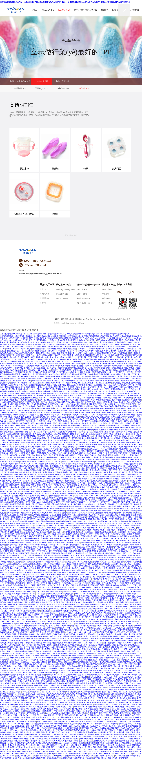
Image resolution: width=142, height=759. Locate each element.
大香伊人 (30, 455)
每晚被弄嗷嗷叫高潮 (71, 532)
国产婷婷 (85, 376)
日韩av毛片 (47, 370)
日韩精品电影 (31, 406)
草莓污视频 (64, 717)
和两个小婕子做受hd (48, 342)
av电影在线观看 (123, 353)
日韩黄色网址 (36, 517)
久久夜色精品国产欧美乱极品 (75, 634)
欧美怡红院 (126, 719)
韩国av (125, 634)
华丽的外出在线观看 (131, 421)
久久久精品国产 (10, 572)
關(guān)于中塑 (48, 10)
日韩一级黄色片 (60, 613)
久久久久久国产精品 (87, 381)
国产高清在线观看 (91, 366)
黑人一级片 (81, 468)
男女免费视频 (55, 496)
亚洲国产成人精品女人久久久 (91, 572)
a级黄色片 (80, 351)
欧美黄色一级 (123, 687)
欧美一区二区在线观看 (103, 395)
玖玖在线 (61, 668)
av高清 (43, 366)
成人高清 (72, 585)
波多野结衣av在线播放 (54, 376)
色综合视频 (128, 570)
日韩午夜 (11, 611)
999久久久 (79, 425)
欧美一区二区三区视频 (20, 613)
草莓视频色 (18, 615)
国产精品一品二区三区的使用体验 (91, 432)
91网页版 (128, 647)
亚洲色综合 (98, 464)
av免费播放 (39, 485)
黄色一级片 (31, 389)
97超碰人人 (80, 395)
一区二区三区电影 (35, 383)
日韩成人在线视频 (65, 517)
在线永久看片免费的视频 (9, 459)
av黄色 (91, 391)
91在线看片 (81, 349)
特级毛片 (34, 408)
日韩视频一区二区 (103, 621)
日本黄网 (27, 515)
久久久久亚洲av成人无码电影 (63, 594)
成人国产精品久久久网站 (33, 359)
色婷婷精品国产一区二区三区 (71, 690)
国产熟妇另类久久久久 (102, 704)
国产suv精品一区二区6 (103, 521)
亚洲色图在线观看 (29, 549)
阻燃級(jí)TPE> (41, 88)
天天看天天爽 (91, 519)
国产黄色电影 (51, 624)
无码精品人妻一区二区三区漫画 (70, 430)
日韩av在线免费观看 (13, 372)
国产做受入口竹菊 (59, 447)
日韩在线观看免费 (35, 378)
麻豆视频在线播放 (96, 611)
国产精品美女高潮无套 (95, 481)
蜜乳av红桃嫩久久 (88, 504)
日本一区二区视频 (120, 555)
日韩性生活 (109, 528)
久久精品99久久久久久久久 (24, 353)
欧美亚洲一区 (31, 336)
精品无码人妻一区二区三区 (67, 438)
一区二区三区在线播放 (102, 383)
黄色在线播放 (85, 410)
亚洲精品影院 (122, 645)
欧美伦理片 (64, 440)
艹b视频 (89, 459)
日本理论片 (25, 730)
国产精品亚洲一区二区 (68, 449)
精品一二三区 (56, 470)
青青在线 (98, 381)
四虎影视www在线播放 (56, 364)
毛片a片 (71, 624)
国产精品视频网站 (122, 449)
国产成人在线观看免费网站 (47, 528)
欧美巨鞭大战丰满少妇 (40, 685)
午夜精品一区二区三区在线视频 (82, 383)
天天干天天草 (31, 749)
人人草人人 (137, 638)
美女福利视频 (13, 404)
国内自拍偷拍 (28, 679)
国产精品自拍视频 (123, 378)
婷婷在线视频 (136, 383)
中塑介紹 (43, 289)
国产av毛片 (136, 430)
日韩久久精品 (123, 419)
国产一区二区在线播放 (78, 472)
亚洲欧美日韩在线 (51, 547)
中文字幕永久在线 (98, 566)
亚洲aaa (7, 387)
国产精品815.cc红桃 (47, 666)
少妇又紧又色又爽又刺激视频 (48, 336)
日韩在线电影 (14, 462)
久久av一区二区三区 (23, 564)
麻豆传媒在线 (14, 730)
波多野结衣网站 (60, 681)
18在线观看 (47, 511)
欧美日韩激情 (34, 666)
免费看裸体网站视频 (94, 398)
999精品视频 (5, 562)
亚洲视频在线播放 (35, 385)
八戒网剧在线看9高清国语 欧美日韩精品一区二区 (100, 491)
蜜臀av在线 (125, 395)
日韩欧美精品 (18, 368)
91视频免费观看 (117, 570)
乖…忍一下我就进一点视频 (119, 604)
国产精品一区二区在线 (94, 385)
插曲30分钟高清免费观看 (67, 340)
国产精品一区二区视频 (105, 696)
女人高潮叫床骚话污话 (57, 670)
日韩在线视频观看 (53, 349)
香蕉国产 (123, 385)
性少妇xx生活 (42, 754)
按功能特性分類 (41, 81)
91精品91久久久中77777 (125, 643)
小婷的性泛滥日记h (24, 724)
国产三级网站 (70, 468)
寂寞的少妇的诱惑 (27, 485)
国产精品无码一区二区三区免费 (12, 359)
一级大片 (3, 579)
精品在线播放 (5, 502)
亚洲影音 (125, 673)
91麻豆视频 (8, 713)
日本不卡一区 (115, 538)
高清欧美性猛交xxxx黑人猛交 (37, 577)
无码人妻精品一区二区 (20, 596)
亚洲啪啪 (89, 653)
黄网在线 (93, 393)
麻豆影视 (131, 481)
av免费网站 (16, 594)
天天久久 (84, 391)
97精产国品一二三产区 (87, 415)
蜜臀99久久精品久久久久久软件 (55, 638)
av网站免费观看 (75, 756)
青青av (42, 602)
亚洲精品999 (120, 432)
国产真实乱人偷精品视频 (121, 383)
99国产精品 (85, 596)
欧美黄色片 (60, 628)
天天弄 (48, 470)
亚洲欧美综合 (37, 381)
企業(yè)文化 (44, 294)
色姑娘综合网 (14, 487)
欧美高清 (51, 543)
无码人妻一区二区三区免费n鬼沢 (18, 408)
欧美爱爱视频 (8, 551)
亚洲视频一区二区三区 (51, 378)
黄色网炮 (124, 344)
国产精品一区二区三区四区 (59, 545)
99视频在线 (91, 634)
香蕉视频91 (81, 700)
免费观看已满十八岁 (83, 374)
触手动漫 (129, 519)
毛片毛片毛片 (119, 434)
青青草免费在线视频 (39, 351)
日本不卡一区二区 (72, 628)
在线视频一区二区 (35, 370)
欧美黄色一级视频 (40, 736)
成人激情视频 (126, 543)
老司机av (114, 447)
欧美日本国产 (81, 528)
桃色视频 (53, 457)
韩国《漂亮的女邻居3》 (31, 583)
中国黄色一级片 (85, 389)
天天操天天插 (107, 677)
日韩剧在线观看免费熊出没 (88, 551)
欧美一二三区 (111, 717)
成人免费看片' (47, 649)
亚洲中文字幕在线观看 (40, 515)
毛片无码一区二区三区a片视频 (20, 430)
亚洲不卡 (95, 457)
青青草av (100, 719)
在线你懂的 (93, 342)
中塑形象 (43, 303)
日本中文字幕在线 (50, 340)
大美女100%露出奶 (66, 357)
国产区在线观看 (34, 670)
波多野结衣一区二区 (20, 340)
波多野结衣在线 (52, 366)
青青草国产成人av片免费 (20, 445)
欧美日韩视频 (38, 547)
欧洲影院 (71, 387)
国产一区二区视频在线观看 (82, 536)
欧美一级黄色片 (105, 366)
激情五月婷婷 (59, 702)
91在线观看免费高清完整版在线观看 (128, 602)
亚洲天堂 (114, 440)
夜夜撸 (136, 336)
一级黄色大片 (101, 504)
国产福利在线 (9, 425)
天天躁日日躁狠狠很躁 (39, 662)
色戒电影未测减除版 (43, 391)
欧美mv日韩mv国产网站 (106, 378)
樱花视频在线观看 (133, 442)
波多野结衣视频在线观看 (89, 658)
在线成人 (4, 385)
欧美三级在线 (110, 553)
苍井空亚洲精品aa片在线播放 (11, 440)
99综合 (11, 609)
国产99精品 (5, 474)
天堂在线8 (123, 481)
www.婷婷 (26, 491)
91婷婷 (132, 404)
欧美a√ (55, 430)
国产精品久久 (54, 698)
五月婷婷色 (133, 615)
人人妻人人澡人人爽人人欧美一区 (104, 406)
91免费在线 (72, 698)
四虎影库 (43, 338)
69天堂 (55, 472)
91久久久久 (60, 741)
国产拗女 (95, 562)
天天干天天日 (67, 617)
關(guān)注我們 (124, 284)
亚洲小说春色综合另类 (58, 587)
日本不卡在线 (37, 410)
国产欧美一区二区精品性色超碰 (34, 481)
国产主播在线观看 (39, 758)
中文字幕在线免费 (68, 353)
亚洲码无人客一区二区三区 (91, 592)
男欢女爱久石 (21, 624)
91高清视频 (25, 630)
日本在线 (37, 581)
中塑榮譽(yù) (44, 298)
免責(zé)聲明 (125, 319)
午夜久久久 (110, 756)
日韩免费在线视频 (18, 687)
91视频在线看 (87, 679)
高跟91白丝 (90, 655)
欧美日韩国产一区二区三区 (95, 344)
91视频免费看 (97, 579)
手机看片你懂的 (19, 506)
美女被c (122, 734)
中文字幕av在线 (25, 511)
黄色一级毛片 (105, 389)
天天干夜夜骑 (6, 366)
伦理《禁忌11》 (41, 600)
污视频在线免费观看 (114, 359)
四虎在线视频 (16, 583)
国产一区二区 (95, 451)
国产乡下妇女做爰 (18, 694)
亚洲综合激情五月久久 (89, 660)
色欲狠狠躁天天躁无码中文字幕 (85, 498)
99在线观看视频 (98, 651)
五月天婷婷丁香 (126, 583)
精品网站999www (43, 355)
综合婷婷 (31, 391)
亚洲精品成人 (123, 406)
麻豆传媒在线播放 (37, 423)
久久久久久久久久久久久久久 (11, 621)
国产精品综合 (52, 368)
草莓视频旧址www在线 (103, 555)
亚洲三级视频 (16, 562)
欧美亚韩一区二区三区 (56, 372)
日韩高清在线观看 (63, 423)
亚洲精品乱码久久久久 (103, 372)
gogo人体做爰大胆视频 (74, 372)
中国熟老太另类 (124, 485)
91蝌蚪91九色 (67, 470)
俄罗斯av (66, 376)
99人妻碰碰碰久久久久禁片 (113, 376)
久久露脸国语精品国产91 (124, 617)
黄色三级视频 (123, 355)
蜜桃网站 (91, 609)
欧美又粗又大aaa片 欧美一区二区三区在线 (54, 417)
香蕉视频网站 (126, 715)
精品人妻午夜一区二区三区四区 (19, 381)
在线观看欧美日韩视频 (82, 355)
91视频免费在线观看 (32, 366)
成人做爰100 (110, 370)
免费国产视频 (121, 508)
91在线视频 (29, 572)
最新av (40, 562)
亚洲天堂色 (68, 498)
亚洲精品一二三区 (11, 427)
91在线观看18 (68, 451)
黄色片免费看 (63, 726)
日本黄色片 (83, 564)
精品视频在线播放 (59, 660)
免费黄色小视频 (27, 487)
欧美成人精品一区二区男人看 (64, 445)
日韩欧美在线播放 (71, 413)
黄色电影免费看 (25, 427)
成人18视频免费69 (114, 489)
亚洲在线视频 (50, 395)
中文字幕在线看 (93, 517)
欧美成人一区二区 (15, 579)
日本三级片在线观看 (14, 549)
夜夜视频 (113, 453)
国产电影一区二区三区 (88, 696)
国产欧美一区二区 (89, 361)
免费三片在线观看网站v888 (123, 436)
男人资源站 (37, 434)
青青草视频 (49, 525)
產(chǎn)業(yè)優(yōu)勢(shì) (85, 10)
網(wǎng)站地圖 (114, 319)
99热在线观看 (42, 346)
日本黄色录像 (49, 562)
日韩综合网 (73, 551)
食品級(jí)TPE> (62, 88)
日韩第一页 (15, 383)
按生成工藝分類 (62, 81)
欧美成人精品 (82, 340)
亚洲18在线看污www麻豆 (124, 342)
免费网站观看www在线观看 (122, 366)
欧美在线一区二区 (16, 677)
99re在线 (131, 566)
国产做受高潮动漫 (92, 508)
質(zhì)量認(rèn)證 (83, 303)
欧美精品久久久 (67, 496)
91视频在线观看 (66, 370)
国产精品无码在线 (49, 500)
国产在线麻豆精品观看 (53, 592)
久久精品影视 (33, 609)
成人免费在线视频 (106, 457)
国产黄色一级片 (25, 404)
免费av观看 (90, 395)
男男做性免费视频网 (68, 349)
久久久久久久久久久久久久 (92, 613)
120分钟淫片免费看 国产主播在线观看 (101, 349)
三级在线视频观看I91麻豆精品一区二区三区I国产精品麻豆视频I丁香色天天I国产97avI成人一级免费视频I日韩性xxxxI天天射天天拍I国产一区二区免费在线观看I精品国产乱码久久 (65, 2)
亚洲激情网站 (54, 419)
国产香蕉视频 (61, 707)
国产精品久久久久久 (58, 404)
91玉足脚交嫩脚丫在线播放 (86, 455)
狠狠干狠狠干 (126, 430)
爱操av (102, 370)
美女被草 (32, 415)
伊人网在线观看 (67, 609)
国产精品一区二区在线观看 (19, 357)
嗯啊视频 (62, 336)
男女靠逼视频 (47, 434)
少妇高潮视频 (110, 425)
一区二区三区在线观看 (88, 421)
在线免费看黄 (14, 442)
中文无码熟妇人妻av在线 (103, 436)
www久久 (20, 572)
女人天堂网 (132, 344)
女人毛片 (71, 638)
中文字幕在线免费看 (46, 658)
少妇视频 (65, 436)
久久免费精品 (39, 525)
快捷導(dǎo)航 (109, 284)
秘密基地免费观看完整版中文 (113, 413)
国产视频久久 (40, 624)
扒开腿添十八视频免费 (119, 427)
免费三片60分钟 (104, 440)
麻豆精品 (89, 711)
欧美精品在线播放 (135, 364)
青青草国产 (132, 555)
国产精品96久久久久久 (119, 624)
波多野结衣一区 (19, 406)
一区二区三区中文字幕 (12, 494)
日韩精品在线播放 (73, 670)
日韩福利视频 (37, 511)
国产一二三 (108, 385)
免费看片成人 (70, 711)
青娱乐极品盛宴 (80, 427)
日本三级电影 (46, 611)
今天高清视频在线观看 (67, 366)
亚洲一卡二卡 (119, 670)
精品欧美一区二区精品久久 (108, 515)
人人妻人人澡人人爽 (121, 632)
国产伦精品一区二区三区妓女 (102, 545)
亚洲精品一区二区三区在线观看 (73, 459)
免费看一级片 (75, 436)
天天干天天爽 (73, 415)
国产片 (114, 445)
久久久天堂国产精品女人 (53, 442)
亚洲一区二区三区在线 (47, 400)
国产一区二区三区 (11, 528)
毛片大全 (50, 436)
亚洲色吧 (137, 457)
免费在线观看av (50, 519)
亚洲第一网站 (107, 540)
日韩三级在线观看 (126, 336)
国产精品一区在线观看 (75, 344)
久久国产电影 (109, 346)
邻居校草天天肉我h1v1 (120, 476)
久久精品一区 (114, 391)
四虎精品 (30, 536)
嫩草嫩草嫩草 (16, 517)
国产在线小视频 (104, 754)
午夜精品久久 (11, 378)
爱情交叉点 (39, 442)
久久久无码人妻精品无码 (93, 630)
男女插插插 (46, 553)
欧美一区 (49, 572)
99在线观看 (120, 596)
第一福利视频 (13, 436)
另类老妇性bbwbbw (16, 464)
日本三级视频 (91, 453)
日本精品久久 (84, 489)
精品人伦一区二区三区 (67, 487)
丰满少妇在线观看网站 (102, 368)
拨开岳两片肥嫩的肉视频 (69, 419)
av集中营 (24, 383)
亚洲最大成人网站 (78, 713)
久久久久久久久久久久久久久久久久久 (61, 694)
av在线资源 (27, 673)
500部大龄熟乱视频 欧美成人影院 (64, 651)
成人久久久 (124, 391)
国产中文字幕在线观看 (95, 702)
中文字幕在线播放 (64, 368)
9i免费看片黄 (13, 604)
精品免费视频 (136, 400)
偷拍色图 (60, 619)
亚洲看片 (125, 359)
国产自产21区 (136, 357)
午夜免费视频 (21, 425)
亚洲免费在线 (112, 361)
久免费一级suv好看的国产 (129, 598)
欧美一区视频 (118, 351)
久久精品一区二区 (22, 438)
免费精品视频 (82, 474)
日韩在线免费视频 (63, 395)
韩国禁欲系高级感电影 (116, 560)
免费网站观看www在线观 (123, 457)
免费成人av (25, 513)
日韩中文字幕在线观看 (126, 630)
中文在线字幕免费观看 (97, 479)
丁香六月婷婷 (124, 758)
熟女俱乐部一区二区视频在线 (35, 368)
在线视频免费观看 (51, 700)
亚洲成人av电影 (21, 374)
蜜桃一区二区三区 (10, 724)
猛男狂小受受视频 (107, 602)
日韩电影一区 (104, 338)
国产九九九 (133, 692)
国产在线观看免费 (56, 728)
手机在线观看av (47, 711)
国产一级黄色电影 (57, 655)
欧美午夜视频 (109, 638)
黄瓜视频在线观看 (7, 432)
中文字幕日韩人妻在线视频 (74, 553)
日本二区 (58, 402)
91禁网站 (17, 523)
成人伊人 (61, 528)
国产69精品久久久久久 (37, 751)
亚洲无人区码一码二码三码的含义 (18, 349)
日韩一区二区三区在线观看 (11, 641)
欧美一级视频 (35, 690)
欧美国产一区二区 (90, 425)
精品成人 (47, 449)
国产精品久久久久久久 (104, 609)
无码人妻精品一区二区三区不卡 (114, 474)
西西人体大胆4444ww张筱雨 (86, 387)
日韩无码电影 (24, 436)
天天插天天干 (56, 581)
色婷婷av (124, 410)
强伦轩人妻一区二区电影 (58, 464)
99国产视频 (114, 581)
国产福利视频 (45, 491)
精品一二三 (126, 389)
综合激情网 (130, 417)
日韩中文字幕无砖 (123, 504)
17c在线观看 (85, 545)
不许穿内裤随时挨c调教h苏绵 (95, 359)
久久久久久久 (69, 398)
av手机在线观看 (49, 432)
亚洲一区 (60, 532)
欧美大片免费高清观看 (73, 364)
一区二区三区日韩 (122, 574)
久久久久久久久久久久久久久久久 (65, 489)
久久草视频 (22, 536)
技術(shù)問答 (118, 10)
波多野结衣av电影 (83, 408)
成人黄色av (54, 425)
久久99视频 (104, 336)
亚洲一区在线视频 (105, 483)
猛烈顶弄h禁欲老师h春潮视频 (96, 598)
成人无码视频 (129, 413)
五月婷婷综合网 (50, 523)
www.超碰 (116, 395)
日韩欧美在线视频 (7, 451)
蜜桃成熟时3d (73, 647)
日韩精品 (18, 679)
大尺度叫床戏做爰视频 (27, 528)
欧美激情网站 (80, 453)
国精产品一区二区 (60, 346)
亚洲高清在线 (119, 408)
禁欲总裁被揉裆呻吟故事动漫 (106, 353)
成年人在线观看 (6, 649)
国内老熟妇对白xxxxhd (75, 447)
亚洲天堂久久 (52, 598)
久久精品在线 (31, 496)
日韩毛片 (9, 545)
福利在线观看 (135, 353)
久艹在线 (14, 577)
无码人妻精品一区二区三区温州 (120, 713)
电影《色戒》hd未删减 (127, 606)
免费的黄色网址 (100, 430)
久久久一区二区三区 (121, 404)
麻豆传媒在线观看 (22, 611)
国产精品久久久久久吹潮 (12, 370)
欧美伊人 (116, 385)
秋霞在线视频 (108, 404)
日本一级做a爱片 (109, 643)
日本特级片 (23, 500)
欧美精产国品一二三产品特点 (76, 481)
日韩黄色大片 (31, 355)
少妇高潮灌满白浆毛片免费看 (97, 568)
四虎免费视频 (97, 600)
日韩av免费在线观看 (46, 408)
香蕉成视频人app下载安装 (41, 427)
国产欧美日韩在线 (85, 651)
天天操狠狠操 (40, 376)
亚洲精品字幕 (6, 598)
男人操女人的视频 (33, 732)
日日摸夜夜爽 (110, 530)
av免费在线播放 (51, 536)
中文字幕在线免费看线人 (121, 498)
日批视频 (14, 387)
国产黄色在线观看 (52, 677)
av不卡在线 (109, 342)
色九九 (73, 395)
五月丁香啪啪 (80, 519)
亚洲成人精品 (8, 615)
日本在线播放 (129, 340)
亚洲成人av (57, 649)
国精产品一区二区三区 (113, 719)
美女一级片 (105, 581)
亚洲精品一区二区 (81, 707)
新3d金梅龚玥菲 (130, 415)
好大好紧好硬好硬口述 (75, 336)
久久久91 (91, 472)
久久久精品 (117, 634)
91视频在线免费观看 (88, 670)
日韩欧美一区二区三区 (32, 649)
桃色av (50, 346)
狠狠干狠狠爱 (61, 344)
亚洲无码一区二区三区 (124, 338)
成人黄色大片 (134, 427)
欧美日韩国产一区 (126, 581)
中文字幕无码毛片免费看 (87, 378)
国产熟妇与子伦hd (98, 410)
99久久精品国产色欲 (55, 600)
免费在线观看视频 (134, 438)
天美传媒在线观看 (7, 643)
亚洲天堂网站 (47, 472)
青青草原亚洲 (84, 346)
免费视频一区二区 (126, 491)
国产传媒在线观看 (124, 502)
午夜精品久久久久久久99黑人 (125, 528)
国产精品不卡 (6, 479)
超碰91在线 (72, 500)
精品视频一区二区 (34, 734)
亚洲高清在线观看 (9, 351)
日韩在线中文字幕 (123, 357)
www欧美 (44, 670)
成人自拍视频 (35, 445)
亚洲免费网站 (70, 374)
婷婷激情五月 (83, 449)
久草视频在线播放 (134, 739)
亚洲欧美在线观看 (84, 494)
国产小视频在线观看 (44, 634)
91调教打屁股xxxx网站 (123, 668)
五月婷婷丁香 (64, 677)
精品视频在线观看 (26, 489)
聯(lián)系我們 (107, 289)
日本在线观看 (73, 464)
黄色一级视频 (129, 368)
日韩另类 (101, 425)
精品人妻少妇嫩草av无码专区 (59, 361)
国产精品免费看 (94, 564)
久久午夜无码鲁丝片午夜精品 (24, 521)
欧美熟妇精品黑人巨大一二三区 (40, 447)
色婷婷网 (83, 523)
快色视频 (121, 577)
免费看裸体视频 (110, 681)
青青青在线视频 (128, 685)
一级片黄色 (15, 685)
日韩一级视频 (101, 423)
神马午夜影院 (120, 500)
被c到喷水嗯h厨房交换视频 (110, 728)
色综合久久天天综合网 (98, 489)
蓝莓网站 (57, 658)
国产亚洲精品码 (120, 442)
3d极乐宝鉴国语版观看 (13, 504)
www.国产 (45, 745)
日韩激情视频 (133, 530)
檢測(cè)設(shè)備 (83, 298)
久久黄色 (22, 577)
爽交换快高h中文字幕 (30, 372)
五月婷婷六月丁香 (73, 660)
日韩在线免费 (8, 449)
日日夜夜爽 (43, 419)
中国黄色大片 (31, 346)
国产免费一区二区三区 (119, 472)
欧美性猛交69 (64, 472)
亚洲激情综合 (78, 359)
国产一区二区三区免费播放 (38, 374)
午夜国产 (71, 749)
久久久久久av (122, 594)
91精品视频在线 (19, 344)
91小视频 (26, 621)
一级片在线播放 (18, 366)
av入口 (44, 483)
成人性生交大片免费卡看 (51, 383)
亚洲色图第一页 (104, 692)
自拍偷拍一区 (52, 421)
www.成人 (79, 353)
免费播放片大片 (31, 626)
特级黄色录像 (39, 636)
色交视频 (80, 366)
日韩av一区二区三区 (129, 374)
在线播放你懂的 (53, 338)
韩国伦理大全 (61, 645)
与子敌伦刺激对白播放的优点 (90, 577)
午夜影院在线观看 (34, 498)
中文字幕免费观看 (135, 634)
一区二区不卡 (40, 619)
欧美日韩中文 (58, 413)
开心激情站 (134, 395)
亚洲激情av (17, 638)
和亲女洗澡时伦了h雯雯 (85, 487)
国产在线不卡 (80, 624)
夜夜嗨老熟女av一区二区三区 (88, 502)
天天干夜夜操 (6, 739)
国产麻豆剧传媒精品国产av (81, 579)
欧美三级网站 (70, 604)
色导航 (128, 568)
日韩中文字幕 (121, 530)
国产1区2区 (119, 340)
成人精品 (116, 547)
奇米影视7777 (67, 479)
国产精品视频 (23, 376)
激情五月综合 (22, 391)
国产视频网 (57, 549)
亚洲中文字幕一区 (97, 346)
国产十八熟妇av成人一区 (127, 724)
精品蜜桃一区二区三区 (109, 470)
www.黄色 (40, 519)
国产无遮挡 (56, 389)
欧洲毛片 (37, 679)
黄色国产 (20, 557)
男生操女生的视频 (106, 408)
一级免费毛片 (36, 715)
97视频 (64, 389)
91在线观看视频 (109, 572)
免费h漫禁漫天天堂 (118, 417)
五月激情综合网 (15, 385)
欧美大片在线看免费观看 (15, 698)
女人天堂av (26, 517)
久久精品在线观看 (108, 596)
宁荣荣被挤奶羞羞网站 (51, 410)
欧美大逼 (24, 670)
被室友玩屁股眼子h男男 (101, 374)
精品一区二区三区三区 (91, 581)
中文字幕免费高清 (110, 690)
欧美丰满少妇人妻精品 (41, 655)
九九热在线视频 (54, 687)
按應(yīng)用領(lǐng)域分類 (65, 290)
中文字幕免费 (96, 617)
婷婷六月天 (67, 359)
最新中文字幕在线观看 (70, 462)
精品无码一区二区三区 (124, 346)
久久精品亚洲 (120, 756)
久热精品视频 (122, 536)
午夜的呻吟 (89, 553)
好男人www (40, 592)
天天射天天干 (73, 513)
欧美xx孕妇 (116, 704)
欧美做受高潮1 (25, 685)
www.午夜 (128, 717)
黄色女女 (114, 724)
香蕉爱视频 (60, 523)
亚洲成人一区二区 (36, 534)
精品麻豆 (33, 739)
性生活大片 (106, 462)
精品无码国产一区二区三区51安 (21, 338)
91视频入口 (78, 530)
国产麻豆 (111, 508)
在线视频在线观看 (21, 602)
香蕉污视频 (121, 660)
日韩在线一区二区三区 (82, 617)
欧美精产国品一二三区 (93, 402)
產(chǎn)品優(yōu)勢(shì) (88, 284)
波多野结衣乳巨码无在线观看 (32, 393)
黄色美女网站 (120, 349)
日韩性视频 (66, 568)
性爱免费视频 (76, 361)
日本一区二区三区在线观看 (93, 638)
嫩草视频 (31, 457)
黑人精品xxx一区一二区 (75, 404)
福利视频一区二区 (120, 666)
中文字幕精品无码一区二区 (31, 728)
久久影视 (64, 585)
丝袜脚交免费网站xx (110, 402)
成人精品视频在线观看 (106, 421)
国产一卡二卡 (37, 523)
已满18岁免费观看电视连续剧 (111, 658)
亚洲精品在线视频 (13, 719)
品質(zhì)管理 (82, 294)
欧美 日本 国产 (32, 425)
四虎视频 (63, 513)
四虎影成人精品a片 (37, 470)
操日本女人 (116, 685)
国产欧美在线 (121, 579)
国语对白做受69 (6, 553)
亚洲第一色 (5, 630)
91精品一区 (125, 549)
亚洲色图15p (48, 385)
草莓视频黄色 (14, 485)
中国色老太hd (131, 694)
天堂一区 (101, 342)
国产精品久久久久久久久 (51, 459)
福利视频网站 (76, 376)
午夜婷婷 (35, 651)
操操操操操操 (133, 698)
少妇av (53, 532)
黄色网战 (129, 638)
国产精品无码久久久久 (42, 530)
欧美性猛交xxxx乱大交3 (18, 400)
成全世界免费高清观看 (31, 440)
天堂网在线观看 (14, 600)
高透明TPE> (84, 88)
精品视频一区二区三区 (132, 619)
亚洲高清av (112, 536)
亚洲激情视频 (11, 619)
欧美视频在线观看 (19, 496)
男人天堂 (8, 594)
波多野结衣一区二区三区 (77, 540)
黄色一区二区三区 (119, 589)
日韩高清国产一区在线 (74, 668)
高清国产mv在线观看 (102, 427)
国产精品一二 (19, 346)
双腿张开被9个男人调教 (94, 468)
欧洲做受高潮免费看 (66, 425)
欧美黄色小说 (19, 419)
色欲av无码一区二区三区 (52, 715)
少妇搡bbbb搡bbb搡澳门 (103, 532)
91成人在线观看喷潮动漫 (101, 445)
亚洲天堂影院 (120, 519)
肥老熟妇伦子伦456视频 (83, 602)
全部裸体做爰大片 (37, 357)
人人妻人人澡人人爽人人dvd (117, 736)
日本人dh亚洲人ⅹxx (110, 600)
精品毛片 (17, 417)
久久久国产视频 (104, 641)
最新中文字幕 (60, 570)
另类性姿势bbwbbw (126, 447)
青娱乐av (66, 611)
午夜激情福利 (42, 451)
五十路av (24, 413)
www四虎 (99, 472)
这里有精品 (66, 713)
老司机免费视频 (118, 368)
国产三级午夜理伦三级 (58, 508)
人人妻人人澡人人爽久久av (66, 719)
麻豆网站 (45, 728)
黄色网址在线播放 (85, 736)
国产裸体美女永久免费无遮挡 (29, 342)
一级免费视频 (51, 438)
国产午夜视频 (62, 400)
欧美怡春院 (100, 400)
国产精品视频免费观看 (84, 715)
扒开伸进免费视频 (120, 438)
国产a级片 (123, 698)
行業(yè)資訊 (107, 298)
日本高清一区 (106, 726)
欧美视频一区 (40, 726)
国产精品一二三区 (47, 402)
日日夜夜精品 (134, 355)
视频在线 (95, 355)
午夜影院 (136, 534)
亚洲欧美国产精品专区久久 (75, 406)
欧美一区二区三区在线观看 (119, 525)
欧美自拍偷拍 (63, 598)
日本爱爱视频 (120, 745)
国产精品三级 (131, 349)
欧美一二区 (45, 540)
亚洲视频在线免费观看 (85, 466)
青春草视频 (32, 413)
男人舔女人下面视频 (33, 344)
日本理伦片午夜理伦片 (45, 406)
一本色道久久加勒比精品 (108, 485)
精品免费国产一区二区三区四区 (31, 560)
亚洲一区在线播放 (113, 479)
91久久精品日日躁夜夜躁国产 (79, 400)
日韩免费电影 (19, 336)
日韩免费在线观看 (23, 423)
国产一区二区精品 (113, 344)
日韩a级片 (85, 470)
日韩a (12, 679)
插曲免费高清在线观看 (39, 630)
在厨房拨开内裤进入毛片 (108, 419)
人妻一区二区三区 (49, 506)
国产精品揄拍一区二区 (29, 417)
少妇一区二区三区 (129, 658)
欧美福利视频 (43, 717)
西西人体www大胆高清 (105, 340)
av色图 (55, 487)
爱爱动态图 (71, 681)
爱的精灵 (65, 555)
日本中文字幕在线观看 (27, 387)
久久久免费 (87, 530)
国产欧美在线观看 (97, 589)
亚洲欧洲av (46, 581)
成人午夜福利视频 (58, 468)
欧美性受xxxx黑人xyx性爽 (127, 393)
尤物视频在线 (132, 579)
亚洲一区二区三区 (46, 398)
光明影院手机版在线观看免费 (71, 338)
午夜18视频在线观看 (80, 479)
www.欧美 (65, 383)
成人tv (10, 344)
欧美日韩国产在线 (22, 364)
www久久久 (109, 711)
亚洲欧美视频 (45, 532)
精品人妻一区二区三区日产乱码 (47, 574)
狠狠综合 (58, 743)
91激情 (113, 613)
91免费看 (22, 455)
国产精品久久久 (15, 491)
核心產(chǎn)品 (64, 10)
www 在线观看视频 (29, 692)
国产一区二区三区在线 (110, 739)
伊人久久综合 (63, 756)
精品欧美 (136, 562)
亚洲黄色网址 (6, 613)
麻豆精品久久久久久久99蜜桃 (37, 361)
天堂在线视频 (128, 468)
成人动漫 (95, 389)
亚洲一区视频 (5, 445)
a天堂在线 (31, 574)
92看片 (58, 585)
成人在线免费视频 (87, 739)
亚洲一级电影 (109, 432)
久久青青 (98, 462)
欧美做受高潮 (82, 585)
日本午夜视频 (7, 417)
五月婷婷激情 (75, 423)
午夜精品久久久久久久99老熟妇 (19, 508)
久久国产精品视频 (74, 504)
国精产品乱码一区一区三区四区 (97, 538)
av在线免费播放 (30, 451)
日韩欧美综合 (23, 415)
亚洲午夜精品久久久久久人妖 (69, 421)
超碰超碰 (32, 634)
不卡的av (30, 645)
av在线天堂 (107, 615)
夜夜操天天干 (33, 474)
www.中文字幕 (100, 732)
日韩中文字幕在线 (135, 624)
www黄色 (63, 698)
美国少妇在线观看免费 (100, 525)
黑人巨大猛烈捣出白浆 (79, 342)
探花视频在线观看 (73, 534)
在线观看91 (18, 451)
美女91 (100, 707)
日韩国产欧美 (96, 494)
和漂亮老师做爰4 (58, 455)
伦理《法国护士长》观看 (30, 402)
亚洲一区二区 (89, 353)
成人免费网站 (133, 536)
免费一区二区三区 (35, 340)
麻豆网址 (55, 370)
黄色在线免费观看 (104, 455)
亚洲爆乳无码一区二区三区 (13, 589)
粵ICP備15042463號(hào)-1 (99, 319)
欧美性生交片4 (40, 615)
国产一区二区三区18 (39, 551)
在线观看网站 (57, 391)
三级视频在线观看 (109, 494)
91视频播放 (12, 391)
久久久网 (58, 436)
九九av (120, 415)
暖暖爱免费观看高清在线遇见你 (86, 485)
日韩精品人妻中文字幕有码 (36, 421)
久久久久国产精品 (35, 472)
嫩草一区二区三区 (101, 391)
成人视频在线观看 (92, 370)
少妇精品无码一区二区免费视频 (79, 587)
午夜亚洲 (75, 368)
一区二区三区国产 (49, 344)
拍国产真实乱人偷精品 (27, 453)
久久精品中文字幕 (119, 455)
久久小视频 (90, 681)
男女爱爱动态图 (108, 617)
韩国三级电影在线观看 (18, 474)
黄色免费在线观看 (112, 481)
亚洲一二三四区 (30, 585)
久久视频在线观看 (21, 666)
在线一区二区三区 (69, 385)
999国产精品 (120, 638)
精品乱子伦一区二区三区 (53, 359)
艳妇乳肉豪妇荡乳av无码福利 (76, 483)
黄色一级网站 (85, 628)
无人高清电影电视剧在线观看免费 (96, 557)
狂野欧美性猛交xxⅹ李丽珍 (111, 700)
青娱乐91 (7, 496)
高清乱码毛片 (55, 745)
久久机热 (121, 445)
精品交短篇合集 (135, 649)
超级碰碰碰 (10, 374)
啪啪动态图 (55, 415)
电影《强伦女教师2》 (24, 434)
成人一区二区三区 (24, 351)
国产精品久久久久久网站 (104, 655)
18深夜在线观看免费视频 (92, 364)
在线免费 (11, 540)
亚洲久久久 (86, 649)
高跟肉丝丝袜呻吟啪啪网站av (67, 432)
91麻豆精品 (99, 351)
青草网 (129, 534)
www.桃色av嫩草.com (53, 713)
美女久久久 (128, 376)
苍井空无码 (69, 602)
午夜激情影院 (87, 722)
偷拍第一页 (51, 645)
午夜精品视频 (121, 572)
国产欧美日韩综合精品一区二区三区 (78, 741)
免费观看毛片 (74, 434)
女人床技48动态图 (65, 536)
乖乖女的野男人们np (113, 410)
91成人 (97, 700)
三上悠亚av (74, 696)
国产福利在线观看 (69, 715)
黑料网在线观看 (7, 466)
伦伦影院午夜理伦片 (110, 577)
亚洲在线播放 (129, 626)
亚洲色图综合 (96, 649)
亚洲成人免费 (17, 636)
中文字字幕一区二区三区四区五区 (87, 357)
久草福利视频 (37, 468)
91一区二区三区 (25, 468)
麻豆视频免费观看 (34, 483)
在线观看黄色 (58, 634)
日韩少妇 (135, 498)
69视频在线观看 (107, 666)
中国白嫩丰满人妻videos (67, 351)
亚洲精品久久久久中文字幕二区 (49, 462)
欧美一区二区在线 (53, 353)
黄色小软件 (108, 351)
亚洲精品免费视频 (27, 442)
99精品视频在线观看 (92, 336)
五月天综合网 (13, 500)
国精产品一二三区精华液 (34, 700)
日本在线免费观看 (69, 474)
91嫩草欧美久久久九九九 (39, 513)
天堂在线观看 (28, 530)
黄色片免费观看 (136, 476)
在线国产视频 (119, 707)
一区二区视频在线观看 (8, 634)
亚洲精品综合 (47, 445)
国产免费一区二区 (32, 698)
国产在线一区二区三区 (14, 647)
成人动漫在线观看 (52, 626)
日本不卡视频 (108, 434)
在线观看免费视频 (135, 611)
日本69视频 (113, 355)
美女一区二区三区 (95, 643)
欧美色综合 (48, 485)
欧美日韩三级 (123, 513)
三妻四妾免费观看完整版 (19, 751)
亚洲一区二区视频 (18, 355)
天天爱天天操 (39, 536)
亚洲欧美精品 (71, 502)
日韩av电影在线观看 (25, 395)
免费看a (56, 485)
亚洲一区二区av (125, 496)
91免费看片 (92, 340)
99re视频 (24, 385)
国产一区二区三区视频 (8, 536)
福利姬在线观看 (41, 687)
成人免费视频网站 (39, 349)
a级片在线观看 (72, 645)
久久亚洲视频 (35, 611)
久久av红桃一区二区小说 (50, 440)
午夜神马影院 (60, 543)
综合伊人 (134, 389)
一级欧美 (129, 372)
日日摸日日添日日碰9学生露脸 (47, 466)
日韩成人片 (45, 564)
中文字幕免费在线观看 (55, 483)
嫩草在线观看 (134, 513)
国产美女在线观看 (7, 602)
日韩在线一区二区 (64, 579)
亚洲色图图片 (93, 483)
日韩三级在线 (88, 749)
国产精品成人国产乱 (108, 357)
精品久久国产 (26, 449)
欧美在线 (72, 466)
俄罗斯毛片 (13, 447)
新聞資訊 (105, 10)
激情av (15, 415)
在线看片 (64, 415)
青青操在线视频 (84, 438)
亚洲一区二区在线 (104, 393)
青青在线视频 (9, 470)
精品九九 (46, 468)
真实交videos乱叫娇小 (83, 445)
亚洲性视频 (37, 506)
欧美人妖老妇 (39, 572)
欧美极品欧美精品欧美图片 (36, 598)
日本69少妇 (60, 704)
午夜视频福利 (127, 398)
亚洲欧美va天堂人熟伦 (112, 543)
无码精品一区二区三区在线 (61, 491)
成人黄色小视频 (125, 402)
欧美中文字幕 (9, 438)
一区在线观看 (27, 547)
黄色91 (93, 400)
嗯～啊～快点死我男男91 (127, 361)
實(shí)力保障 (82, 289)
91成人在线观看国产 (50, 517)
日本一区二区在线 (62, 696)
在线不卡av (71, 494)
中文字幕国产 (59, 711)
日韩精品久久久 (79, 370)
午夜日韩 (105, 649)
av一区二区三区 (119, 372)
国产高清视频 (5, 355)
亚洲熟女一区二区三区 (106, 500)
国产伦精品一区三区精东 (30, 702)
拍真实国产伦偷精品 (8, 525)
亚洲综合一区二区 (86, 368)
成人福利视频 (88, 430)
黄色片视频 (81, 385)
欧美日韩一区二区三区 (93, 404)
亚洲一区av (13, 453)
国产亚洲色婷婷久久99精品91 (92, 543)
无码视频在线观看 (106, 442)
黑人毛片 (29, 525)
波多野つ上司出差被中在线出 (90, 413)
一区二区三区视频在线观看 (10, 402)
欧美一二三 (58, 709)
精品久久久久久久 (52, 357)
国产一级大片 (8, 457)
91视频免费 (120, 568)
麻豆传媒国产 (70, 455)
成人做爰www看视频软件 (52, 560)
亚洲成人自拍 (8, 519)
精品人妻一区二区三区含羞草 (92, 434)
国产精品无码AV (19, 749)
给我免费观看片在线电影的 (47, 453)
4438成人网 (94, 442)
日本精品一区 (89, 372)
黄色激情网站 (116, 374)
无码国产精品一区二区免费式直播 (115, 364)
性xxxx (25, 370)
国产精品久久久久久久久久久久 (70, 457)
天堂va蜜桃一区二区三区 (40, 617)
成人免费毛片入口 (119, 462)
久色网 (31, 376)
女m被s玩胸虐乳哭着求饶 (42, 430)
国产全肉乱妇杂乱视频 (89, 511)
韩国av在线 (36, 564)
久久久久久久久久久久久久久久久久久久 (89, 496)
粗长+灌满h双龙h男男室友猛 (25, 476)
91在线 (99, 670)
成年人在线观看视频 (73, 596)
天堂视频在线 (93, 636)
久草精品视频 (37, 449)
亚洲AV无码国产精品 (90, 664)
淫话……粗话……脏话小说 (26, 555)
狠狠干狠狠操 (76, 417)
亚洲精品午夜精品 (32, 419)
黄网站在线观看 (130, 451)
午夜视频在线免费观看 (108, 662)
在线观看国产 (33, 400)
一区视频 (82, 626)
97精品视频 (55, 449)
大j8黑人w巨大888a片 (14, 481)
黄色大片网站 (56, 530)
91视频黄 (70, 613)
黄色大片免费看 (126, 754)
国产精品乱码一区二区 (121, 540)
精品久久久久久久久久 (90, 417)
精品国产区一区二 (63, 342)
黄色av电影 (4, 462)
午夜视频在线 (27, 579)
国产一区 (11, 704)
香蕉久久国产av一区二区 (15, 653)
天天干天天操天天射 (81, 451)
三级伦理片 (97, 724)
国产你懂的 (13, 511)
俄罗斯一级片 (102, 387)
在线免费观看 (19, 754)
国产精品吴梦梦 (40, 645)
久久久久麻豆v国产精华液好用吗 (52, 632)
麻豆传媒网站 (116, 389)
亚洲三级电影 (105, 417)
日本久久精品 (127, 517)
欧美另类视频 (55, 564)
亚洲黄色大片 (113, 598)
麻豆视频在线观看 (7, 336)
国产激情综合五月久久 (110, 583)
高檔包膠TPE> (20, 88)
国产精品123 (114, 336)
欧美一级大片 (28, 615)
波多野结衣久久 (43, 496)
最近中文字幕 (117, 523)
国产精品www (26, 660)
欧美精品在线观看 (40, 543)
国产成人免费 (83, 500)
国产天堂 (49, 602)
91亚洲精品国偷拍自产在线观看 (60, 630)
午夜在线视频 (73, 346)
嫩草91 (112, 338)
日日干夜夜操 (109, 702)
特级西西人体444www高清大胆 (121, 557)
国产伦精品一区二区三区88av (112, 451)
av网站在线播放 (124, 600)
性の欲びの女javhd (15, 673)
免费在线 (51, 585)
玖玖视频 (78, 732)
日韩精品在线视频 (31, 589)
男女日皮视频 (69, 600)
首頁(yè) (34, 10)
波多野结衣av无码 (105, 498)
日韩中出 (69, 570)
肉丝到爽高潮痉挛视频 (40, 508)
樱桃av (89, 406)
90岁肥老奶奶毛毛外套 (75, 508)
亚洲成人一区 (80, 398)
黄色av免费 (57, 385)
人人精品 (69, 747)
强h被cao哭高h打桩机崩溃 (57, 387)
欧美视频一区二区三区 (41, 568)
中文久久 (3, 508)
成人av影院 (43, 474)
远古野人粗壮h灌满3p (133, 560)
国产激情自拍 (40, 704)
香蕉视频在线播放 (55, 474)
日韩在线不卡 (52, 351)
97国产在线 (52, 579)
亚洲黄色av (93, 500)
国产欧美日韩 (46, 583)
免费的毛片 (13, 455)
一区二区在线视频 (123, 425)
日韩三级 (6, 517)
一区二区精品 (70, 528)
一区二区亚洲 (42, 387)
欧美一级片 (80, 538)
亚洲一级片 (104, 355)
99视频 (36, 338)
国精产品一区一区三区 (105, 519)
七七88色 (17, 449)
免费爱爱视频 (114, 387)
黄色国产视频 (74, 410)
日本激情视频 (52, 668)
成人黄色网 (43, 372)
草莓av (114, 393)
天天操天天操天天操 (90, 338)
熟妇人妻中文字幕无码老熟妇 (111, 517)
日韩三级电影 (84, 589)
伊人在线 (129, 577)
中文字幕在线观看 (123, 400)
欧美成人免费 (110, 400)
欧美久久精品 (115, 549)
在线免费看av (41, 353)
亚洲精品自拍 (21, 389)
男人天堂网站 (58, 398)
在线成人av (40, 557)
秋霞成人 (57, 381)
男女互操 (91, 621)
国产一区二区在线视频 (71, 391)
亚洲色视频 (35, 491)
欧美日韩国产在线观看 (15, 700)
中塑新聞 (105, 294)
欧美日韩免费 (48, 381)
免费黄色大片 (78, 630)
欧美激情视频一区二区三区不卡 (76, 619)
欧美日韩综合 (54, 513)
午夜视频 (106, 613)
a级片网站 (92, 376)
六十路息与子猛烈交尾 (42, 455)
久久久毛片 (89, 351)
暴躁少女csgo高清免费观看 (93, 690)
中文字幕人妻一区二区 (38, 364)
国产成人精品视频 (112, 496)
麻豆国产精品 (31, 502)
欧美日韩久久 (88, 704)
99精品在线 (103, 508)
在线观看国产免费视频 (111, 381)
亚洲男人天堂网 (118, 521)
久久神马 (106, 724)
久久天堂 (60, 673)
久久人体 (133, 604)
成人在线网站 (39, 395)
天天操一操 (97, 459)
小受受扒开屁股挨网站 (28, 462)
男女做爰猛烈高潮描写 (110, 459)
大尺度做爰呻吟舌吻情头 (15, 361)
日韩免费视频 (44, 425)
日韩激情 (36, 668)
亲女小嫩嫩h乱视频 (102, 487)
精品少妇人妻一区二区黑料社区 (61, 566)
